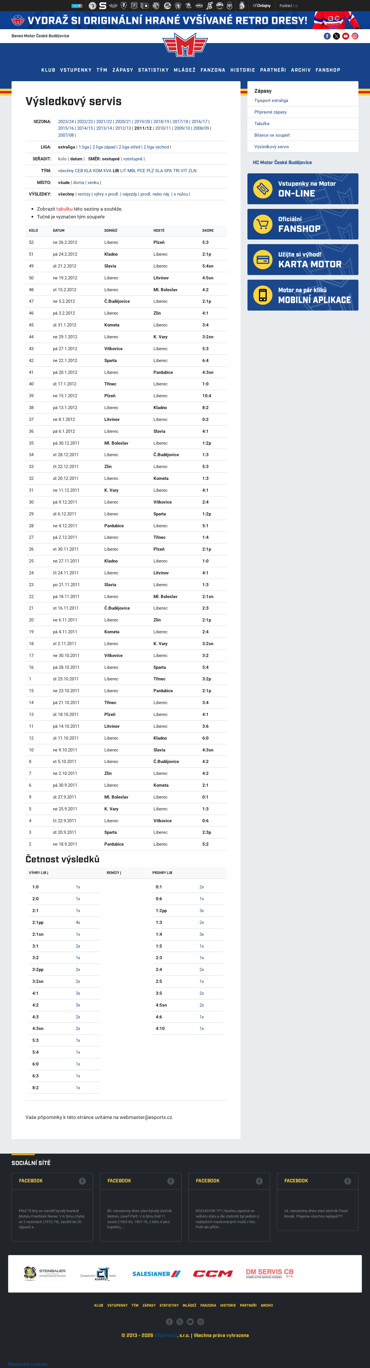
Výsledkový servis (271, 146)
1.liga (84, 147)
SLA (159, 170)
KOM (97, 170)
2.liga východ (156, 147)
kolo (62, 159)
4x (78, 922)
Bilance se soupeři (272, 135)
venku (93, 182)
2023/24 (66, 121)
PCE (141, 170)
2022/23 (85, 121)
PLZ (150, 170)
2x (78, 946)
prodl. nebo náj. (155, 194)
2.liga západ (103, 147)
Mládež (185, 70)
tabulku (64, 208)
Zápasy (123, 70)
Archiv (301, 70)
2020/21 (123, 121)
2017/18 (180, 121)
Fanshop (328, 70)
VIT (184, 170)
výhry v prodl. (106, 194)
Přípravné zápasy (270, 112)
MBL (131, 170)
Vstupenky (76, 70)
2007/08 (66, 135)
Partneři (273, 70)
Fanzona (213, 70)
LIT (123, 170)
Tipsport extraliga (271, 100)
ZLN (192, 170)
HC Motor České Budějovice (282, 163)
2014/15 (85, 128)
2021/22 (104, 121)
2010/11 (163, 128)
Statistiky (153, 70)
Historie (243, 70)
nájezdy (130, 194)
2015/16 (66, 128)
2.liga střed (129, 147)
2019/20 (142, 121)
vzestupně (133, 159)
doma (78, 182)
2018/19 (161, 121)
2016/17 (199, 121)
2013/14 (104, 128)
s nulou (181, 194)
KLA (88, 170)
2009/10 (182, 128)
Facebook (31, 1261)
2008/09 (201, 128)
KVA (107, 170)
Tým (102, 70)
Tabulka (261, 123)
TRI (176, 170)
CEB (79, 170)
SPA (168, 170)
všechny (66, 170)
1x (78, 887)
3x (78, 993)
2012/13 (123, 128)
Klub (48, 70)
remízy (84, 194)
